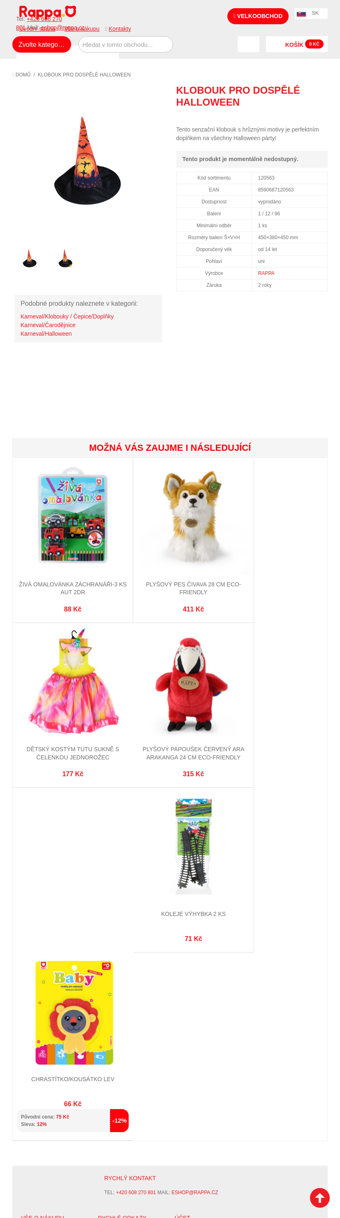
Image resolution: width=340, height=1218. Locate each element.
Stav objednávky (198, 879)
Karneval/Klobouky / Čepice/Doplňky (67, 316)
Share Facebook (303, 117)
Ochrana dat (38, 917)
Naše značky (38, 927)
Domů (21, 75)
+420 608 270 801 (136, 831)
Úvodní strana (37, 28)
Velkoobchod (258, 16)
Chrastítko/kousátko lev (274, 717)
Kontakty (120, 28)
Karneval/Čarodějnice (48, 325)
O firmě (31, 869)
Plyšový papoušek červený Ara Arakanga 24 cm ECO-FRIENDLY (65, 725)
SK (315, 13)
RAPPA (266, 273)
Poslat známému (286, 117)
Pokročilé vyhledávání (130, 890)
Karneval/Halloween (46, 333)
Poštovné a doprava (49, 907)
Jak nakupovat (41, 879)
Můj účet (187, 869)
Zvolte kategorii (41, 44)
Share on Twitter (319, 117)
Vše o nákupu (81, 28)
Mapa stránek (117, 869)
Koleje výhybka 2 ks (169, 717)
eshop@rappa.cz (194, 831)
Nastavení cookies (149, 990)
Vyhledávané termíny (127, 879)
